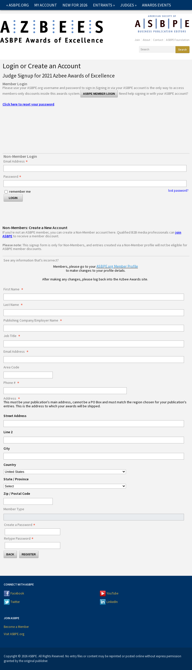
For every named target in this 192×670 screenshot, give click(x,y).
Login (13, 197)
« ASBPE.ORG (17, 4)
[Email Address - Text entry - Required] (95, 168)
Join (137, 40)
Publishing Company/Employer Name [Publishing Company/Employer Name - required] (34, 321)
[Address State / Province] (65, 486)
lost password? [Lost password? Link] (178, 191)
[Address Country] (65, 471)
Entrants (104, 4)
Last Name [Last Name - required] (15, 305)
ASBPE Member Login (99, 93)
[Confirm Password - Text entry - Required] (32, 545)
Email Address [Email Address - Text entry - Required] (17, 162)
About (146, 40)
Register (29, 554)
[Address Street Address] (94, 423)
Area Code (11, 367)
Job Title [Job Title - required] (13, 336)
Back (10, 554)
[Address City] (94, 456)
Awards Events (156, 4)
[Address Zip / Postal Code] (28, 501)
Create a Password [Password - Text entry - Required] (21, 525)
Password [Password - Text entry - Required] (14, 177)
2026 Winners (20, 14)
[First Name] (94, 297)
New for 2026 (75, 4)
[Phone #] (65, 390)
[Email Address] (94, 359)
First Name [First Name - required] (15, 289)
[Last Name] (94, 312)
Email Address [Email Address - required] (17, 352)
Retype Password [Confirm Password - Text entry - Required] (20, 539)
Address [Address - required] (13, 399)
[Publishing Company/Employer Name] (94, 328)
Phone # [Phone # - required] (13, 383)
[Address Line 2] (94, 440)
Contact (82, 14)
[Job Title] (94, 343)
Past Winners (54, 14)
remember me (20, 191)
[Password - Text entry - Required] (95, 183)
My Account (45, 4)
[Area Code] (28, 375)
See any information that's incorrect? (31, 260)
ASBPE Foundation (178, 40)
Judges (128, 4)
